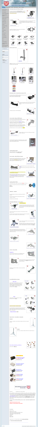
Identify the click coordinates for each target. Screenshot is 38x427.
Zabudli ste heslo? (5, 60)
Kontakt (20, 7)
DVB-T (3, 28)
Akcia (3, 40)
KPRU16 (33, 224)
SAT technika (3, 27)
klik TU (16, 286)
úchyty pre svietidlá (4, 46)
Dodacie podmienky (4, 41)
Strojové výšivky (4, 10)
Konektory (3, 24)
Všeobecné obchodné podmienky (4, 43)
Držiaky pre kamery (4, 9)
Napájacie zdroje (4, 21)
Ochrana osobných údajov (5, 45)
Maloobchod (3, 7)
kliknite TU (15, 346)
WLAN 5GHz (3, 34)
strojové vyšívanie (16, 7)
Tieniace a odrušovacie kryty (5, 17)
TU (17, 64)
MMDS (3, 31)
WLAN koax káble (4, 37)
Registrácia (22, 7)
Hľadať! (4, 51)
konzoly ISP (11, 186)
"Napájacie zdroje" (19, 152)
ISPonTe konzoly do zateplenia (4, 15)
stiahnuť (17, 311)
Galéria (12, 7)
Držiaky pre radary (4, 18)
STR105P (27, 260)
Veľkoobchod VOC (8, 7)
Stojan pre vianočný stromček (5, 13)
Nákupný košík (4, 48)
